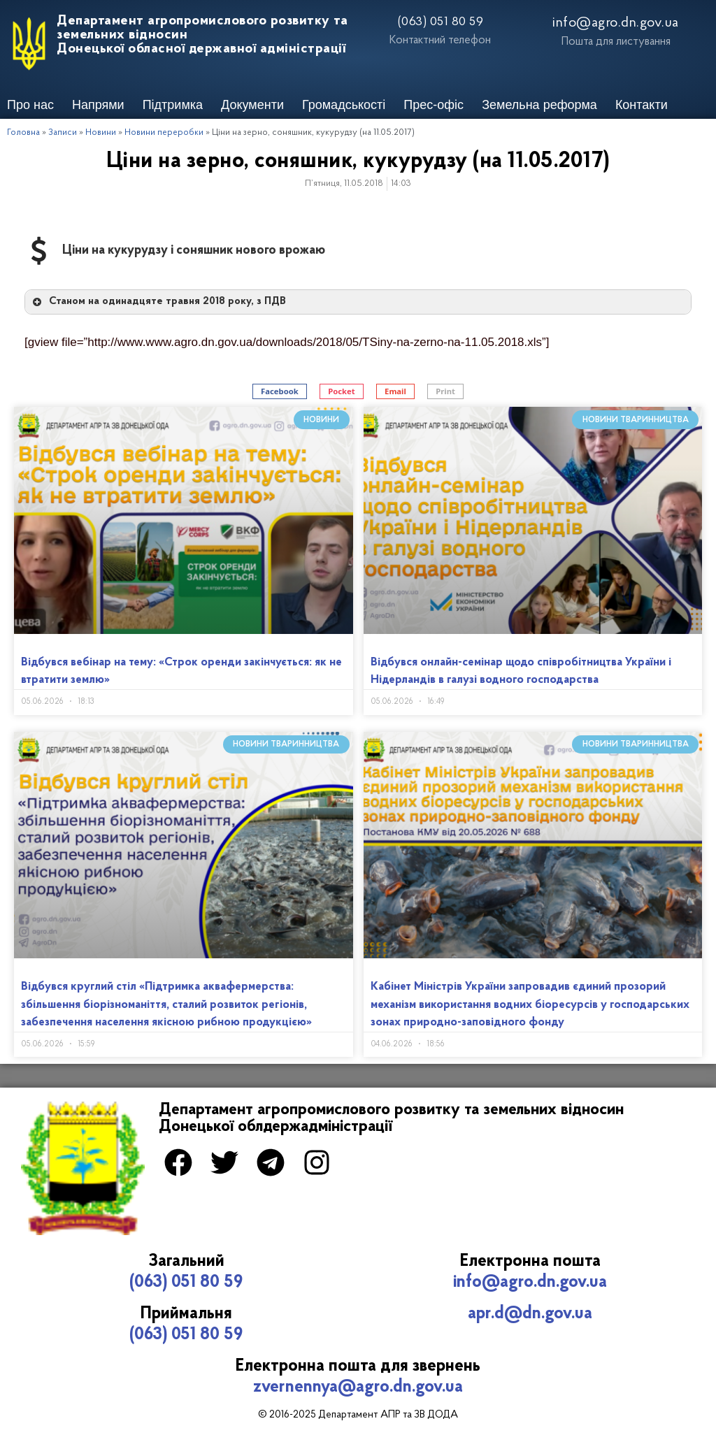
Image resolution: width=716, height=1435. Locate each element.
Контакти (641, 105)
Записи (62, 132)
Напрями (98, 105)
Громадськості (343, 105)
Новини (100, 132)
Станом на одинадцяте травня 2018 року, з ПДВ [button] (158, 302)
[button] (279, 392)
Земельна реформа (539, 105)
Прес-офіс (433, 105)
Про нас (30, 105)
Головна (23, 132)
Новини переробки (163, 132)
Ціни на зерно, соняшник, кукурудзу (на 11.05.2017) (358, 161)
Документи (252, 105)
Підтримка (173, 105)
